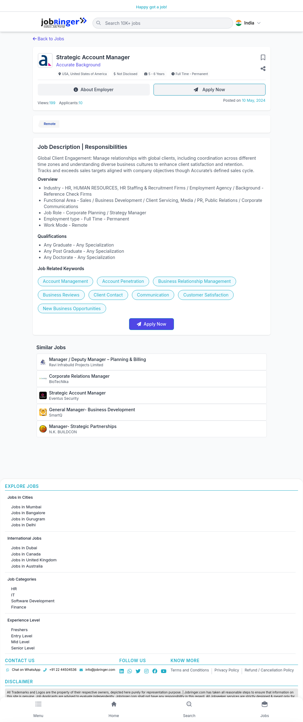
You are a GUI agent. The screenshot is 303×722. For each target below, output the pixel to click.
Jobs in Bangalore (28, 512)
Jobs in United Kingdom (34, 559)
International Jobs (24, 538)
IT (13, 594)
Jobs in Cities (20, 497)
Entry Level (21, 635)
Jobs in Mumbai (26, 506)
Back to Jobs (48, 38)
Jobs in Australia (27, 566)
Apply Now (209, 89)
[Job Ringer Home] (64, 23)
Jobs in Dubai (24, 547)
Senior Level (23, 647)
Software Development (32, 600)
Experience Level (23, 620)
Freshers (19, 629)
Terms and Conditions (190, 670)
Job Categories (21, 579)
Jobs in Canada (26, 553)
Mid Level (20, 641)
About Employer (94, 89)
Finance (18, 606)
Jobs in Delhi (23, 524)
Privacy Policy (226, 670)
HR (14, 588)
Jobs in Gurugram (28, 518)
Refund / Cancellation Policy (269, 670)
